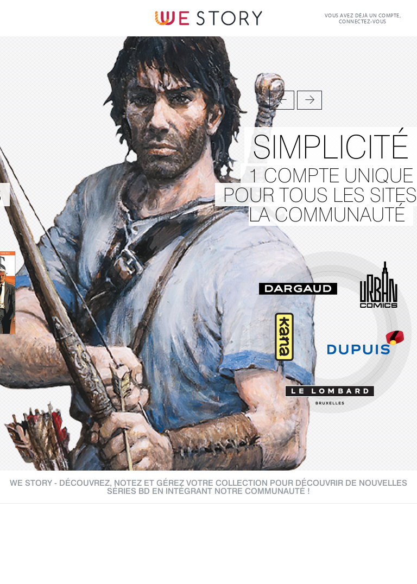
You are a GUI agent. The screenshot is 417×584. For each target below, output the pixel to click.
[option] (208, 253)
